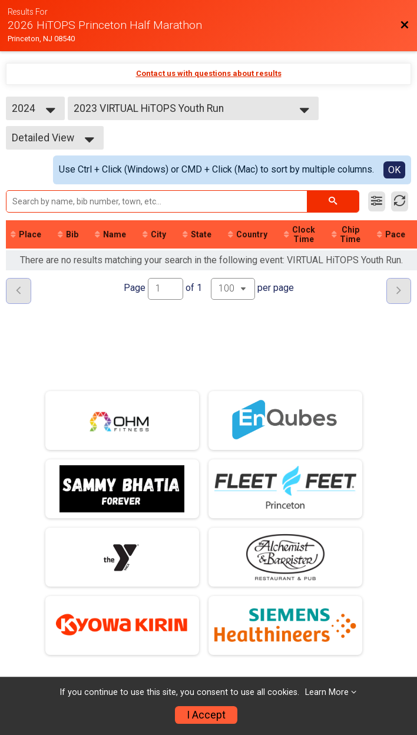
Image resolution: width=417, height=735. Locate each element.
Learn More (327, 692)
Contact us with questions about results (209, 73)
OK (394, 170)
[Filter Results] (376, 201)
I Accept (206, 715)
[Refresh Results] (399, 201)
